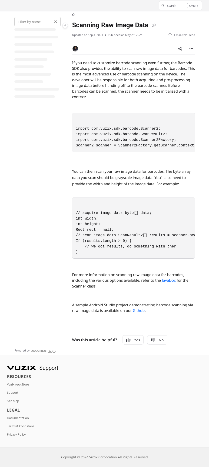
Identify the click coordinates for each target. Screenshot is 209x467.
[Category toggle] (65, 25)
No (157, 340)
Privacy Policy (16, 434)
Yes (133, 340)
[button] (180, 5)
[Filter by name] (37, 21)
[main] (133, 183)
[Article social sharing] (180, 48)
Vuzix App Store (18, 384)
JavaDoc (169, 280)
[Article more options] (191, 48)
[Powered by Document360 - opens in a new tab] (35, 350)
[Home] (73, 15)
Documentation (18, 418)
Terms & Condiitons (20, 426)
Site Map (13, 401)
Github (139, 310)
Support (12, 392)
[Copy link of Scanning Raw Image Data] (153, 25)
